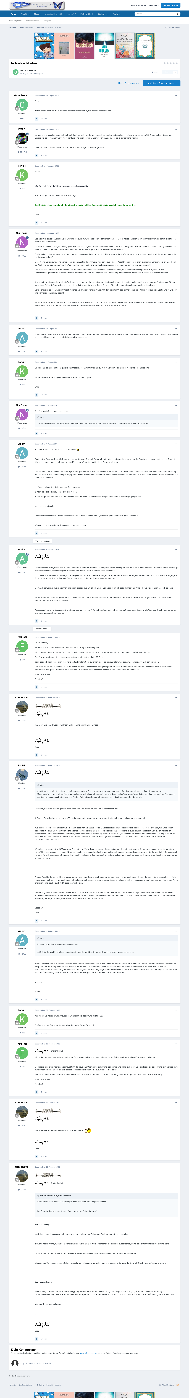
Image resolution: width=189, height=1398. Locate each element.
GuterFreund (30, 71)
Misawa (37, 14)
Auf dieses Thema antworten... (37, 1363)
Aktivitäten (25, 14)
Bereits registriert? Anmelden (145, 5)
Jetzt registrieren (171, 5)
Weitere (117, 14)
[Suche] (146, 14)
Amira (21, 549)
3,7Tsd (22, 720)
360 (22, 189)
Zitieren (44, 119)
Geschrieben (47, 95)
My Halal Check (86, 14)
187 (22, 660)
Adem (21, 328)
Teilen (155, 72)
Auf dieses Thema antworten (161, 83)
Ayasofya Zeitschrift (53, 14)
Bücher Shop (103, 14)
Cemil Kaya (21, 697)
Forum (13, 15)
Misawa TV (71, 14)
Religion (39, 73)
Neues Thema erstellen (128, 83)
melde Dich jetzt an (88, 1353)
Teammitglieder (15, 21)
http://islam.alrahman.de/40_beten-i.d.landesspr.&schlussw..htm (61, 186)
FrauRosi (22, 637)
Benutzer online (32, 21)
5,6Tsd (22, 788)
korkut (21, 165)
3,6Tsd (22, 351)
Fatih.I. (22, 765)
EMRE (21, 129)
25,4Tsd (22, 152)
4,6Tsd (22, 572)
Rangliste (47, 21)
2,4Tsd (22, 256)
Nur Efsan (21, 233)
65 (22, 118)
